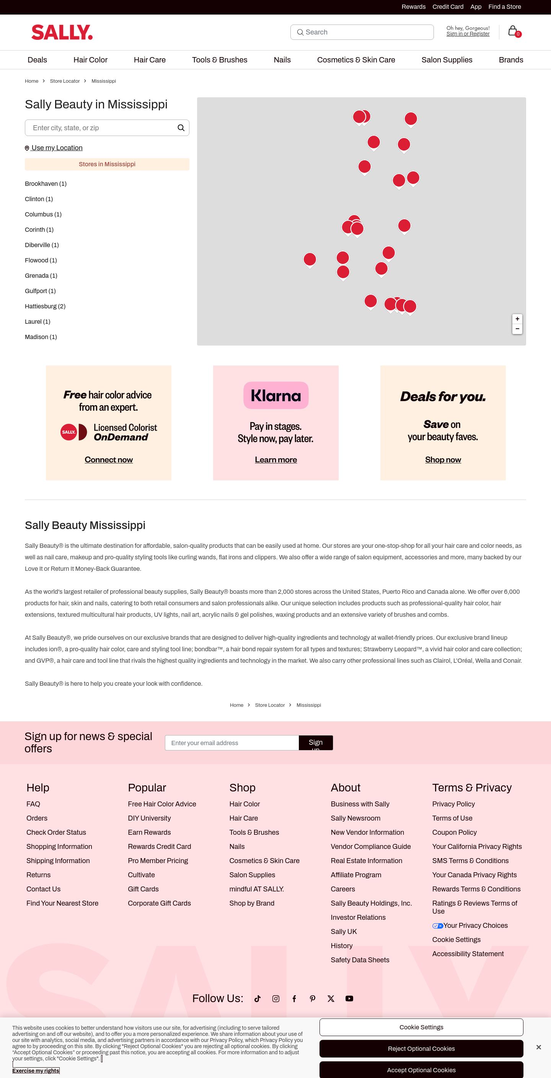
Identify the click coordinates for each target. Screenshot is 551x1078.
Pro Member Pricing (158, 861)
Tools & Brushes (254, 832)
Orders (36, 818)
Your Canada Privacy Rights (474, 875)
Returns (38, 875)
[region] (275, 1047)
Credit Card (448, 6)
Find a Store (505, 6)
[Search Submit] (300, 32)
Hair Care (243, 818)
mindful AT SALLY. (256, 889)
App (475, 6)
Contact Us (43, 889)
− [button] (517, 329)
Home (31, 81)
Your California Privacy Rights (477, 846)
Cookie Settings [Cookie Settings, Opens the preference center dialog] (421, 1027)
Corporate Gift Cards (159, 903)
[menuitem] (37, 60)
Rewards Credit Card (159, 846)
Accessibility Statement (468, 954)
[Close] (538, 1047)
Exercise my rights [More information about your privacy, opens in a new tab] (35, 1071)
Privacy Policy (453, 804)
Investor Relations (358, 917)
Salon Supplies (252, 875)
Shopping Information (59, 846)
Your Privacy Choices (470, 925)
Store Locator (65, 81)
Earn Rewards (149, 832)
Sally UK (344, 931)
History (342, 946)
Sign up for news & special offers (88, 743)
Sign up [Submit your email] (316, 744)
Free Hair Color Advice (162, 804)
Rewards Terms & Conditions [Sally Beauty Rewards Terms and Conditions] (476, 889)
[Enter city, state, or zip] (107, 128)
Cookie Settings (456, 940)
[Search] (367, 32)
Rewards (414, 6)
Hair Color (244, 804)
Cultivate (141, 875)
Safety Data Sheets (360, 960)
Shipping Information (58, 861)
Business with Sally (360, 804)
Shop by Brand (251, 903)
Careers (343, 889)
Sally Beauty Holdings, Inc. (371, 903)
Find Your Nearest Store (62, 903)
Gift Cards (143, 889)
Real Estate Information (367, 861)
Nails (237, 846)
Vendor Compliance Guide (371, 846)
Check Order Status (56, 832)
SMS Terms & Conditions (470, 861)
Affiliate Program (356, 875)
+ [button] (517, 319)
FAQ (33, 804)
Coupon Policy (454, 832)
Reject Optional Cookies (421, 1048)
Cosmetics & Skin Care (264, 861)
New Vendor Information (367, 832)
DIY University (149, 818)
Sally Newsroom (356, 818)
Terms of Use (452, 818)
